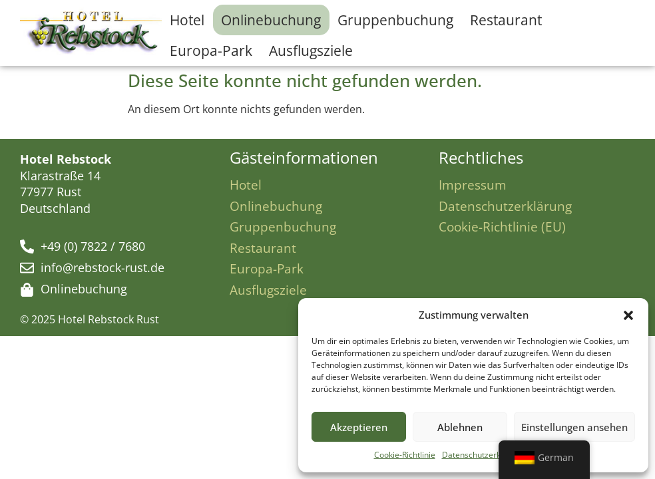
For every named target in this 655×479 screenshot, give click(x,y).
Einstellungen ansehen (574, 427)
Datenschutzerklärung (483, 454)
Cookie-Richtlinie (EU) (502, 227)
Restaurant (506, 20)
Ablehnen (460, 427)
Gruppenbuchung (395, 20)
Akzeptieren (358, 427)
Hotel (187, 20)
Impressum (473, 185)
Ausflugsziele (311, 50)
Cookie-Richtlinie (404, 454)
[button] (628, 315)
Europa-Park (211, 50)
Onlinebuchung (271, 20)
